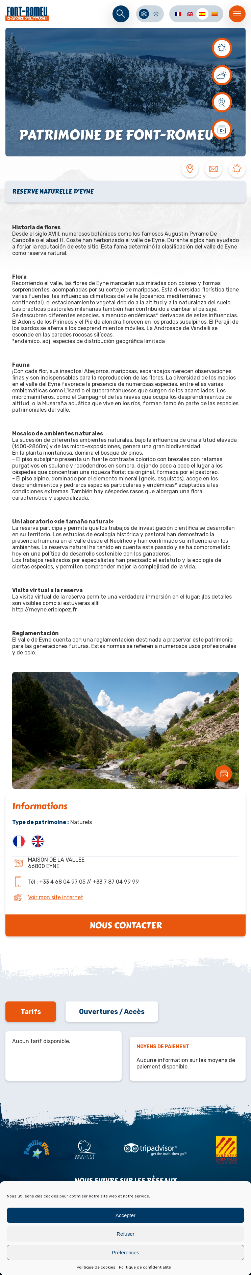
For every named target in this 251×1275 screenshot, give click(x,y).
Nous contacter (126, 925)
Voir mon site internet (55, 897)
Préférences (125, 1252)
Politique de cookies (96, 1267)
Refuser (125, 1234)
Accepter (125, 1215)
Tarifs (31, 1012)
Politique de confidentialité (145, 1267)
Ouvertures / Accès (112, 1012)
